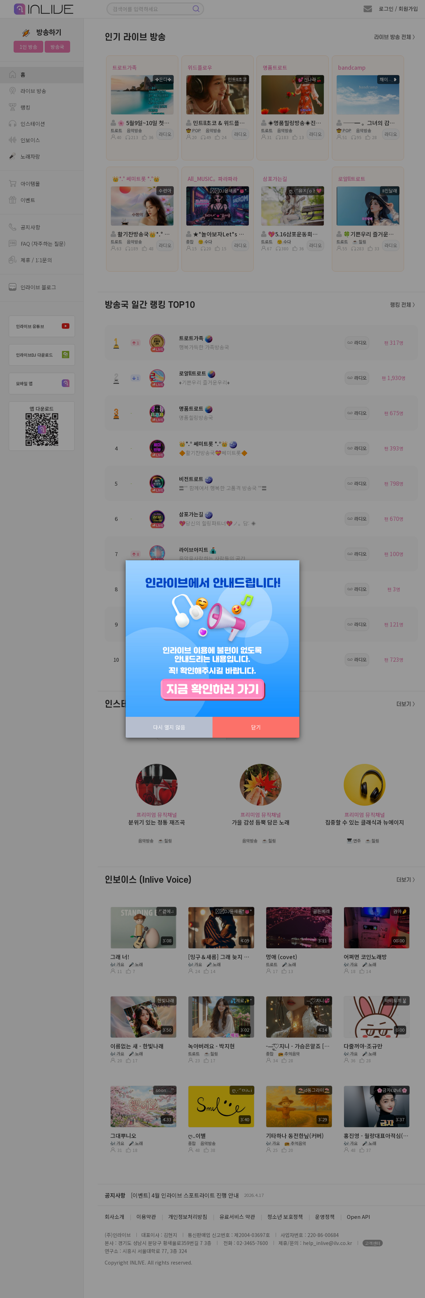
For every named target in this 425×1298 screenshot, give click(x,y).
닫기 (256, 727)
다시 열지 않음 (169, 727)
